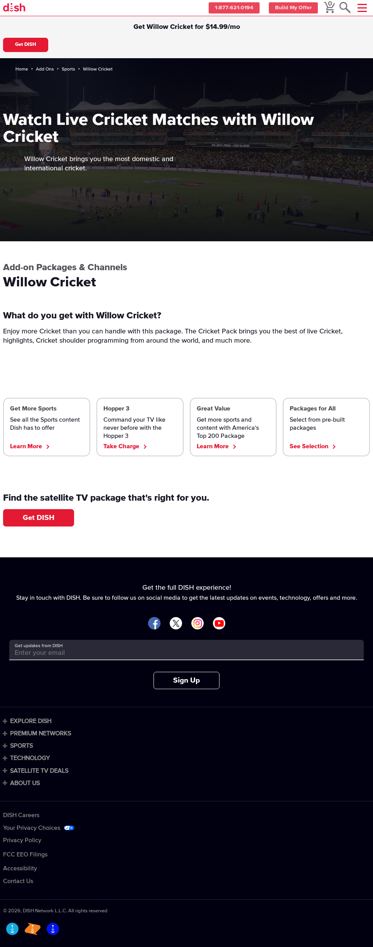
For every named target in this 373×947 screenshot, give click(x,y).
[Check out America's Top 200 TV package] (233, 446)
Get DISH (25, 44)
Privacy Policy (22, 840)
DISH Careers (21, 815)
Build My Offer (291, 8)
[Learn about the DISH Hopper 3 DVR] (140, 446)
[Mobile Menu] (362, 8)
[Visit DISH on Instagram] (197, 624)
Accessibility (20, 868)
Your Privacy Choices (31, 828)
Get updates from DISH (39, 646)
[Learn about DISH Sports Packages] (46, 446)
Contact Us (18, 881)
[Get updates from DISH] (179, 653)
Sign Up (186, 680)
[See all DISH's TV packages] (326, 446)
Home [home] (21, 69)
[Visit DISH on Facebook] (154, 624)
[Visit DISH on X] (176, 624)
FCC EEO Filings (25, 854)
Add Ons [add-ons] (45, 69)
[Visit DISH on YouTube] (219, 624)
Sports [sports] (68, 69)
